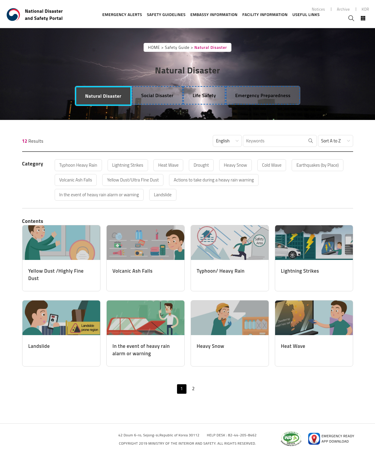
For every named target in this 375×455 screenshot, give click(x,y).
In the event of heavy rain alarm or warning (99, 194)
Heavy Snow (235, 165)
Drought (201, 165)
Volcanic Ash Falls (75, 179)
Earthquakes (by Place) (317, 165)
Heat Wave (168, 165)
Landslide (163, 194)
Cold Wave (272, 165)
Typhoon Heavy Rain (78, 165)
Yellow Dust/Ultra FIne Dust (133, 179)
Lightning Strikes (127, 165)
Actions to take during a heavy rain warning (214, 179)
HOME (154, 47)
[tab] (103, 96)
